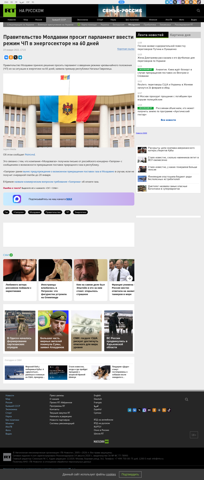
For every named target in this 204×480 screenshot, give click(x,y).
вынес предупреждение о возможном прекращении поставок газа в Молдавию (68, 171)
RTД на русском (102, 423)
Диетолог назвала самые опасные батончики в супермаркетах (167, 187)
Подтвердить (130, 474)
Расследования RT (184, 24)
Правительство (53, 212)
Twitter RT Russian (175, 2)
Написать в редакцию (61, 416)
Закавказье (165, 24)
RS (33, 2)
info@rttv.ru (158, 458)
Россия (38, 19)
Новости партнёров (59, 419)
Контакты (54, 409)
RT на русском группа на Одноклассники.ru (187, 2)
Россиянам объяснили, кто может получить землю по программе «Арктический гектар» (166, 111)
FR (16, 2)
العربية (22, 2)
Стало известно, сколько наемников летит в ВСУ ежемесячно (173, 158)
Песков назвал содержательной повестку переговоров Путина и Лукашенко (162, 47)
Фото (181, 19)
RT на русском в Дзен (191, 2)
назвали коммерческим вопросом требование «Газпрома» (47, 181)
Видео (194, 19)
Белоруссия (118, 24)
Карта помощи (87, 24)
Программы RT (57, 405)
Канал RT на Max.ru (179, 2)
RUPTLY (97, 426)
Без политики (132, 19)
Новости (12, 19)
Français (98, 402)
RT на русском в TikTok (199, 2)
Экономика (82, 19)
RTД (121, 2)
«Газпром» (18, 212)
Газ (6, 212)
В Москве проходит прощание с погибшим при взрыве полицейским (165, 97)
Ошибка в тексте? (12, 188)
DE (12, 2)
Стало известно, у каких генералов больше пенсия (172, 168)
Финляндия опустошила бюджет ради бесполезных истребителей (170, 177)
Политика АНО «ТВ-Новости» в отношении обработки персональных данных (52, 461)
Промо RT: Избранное (61, 402)
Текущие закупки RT (60, 412)
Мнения (153, 19)
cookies (111, 474)
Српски (97, 413)
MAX (69, 199)
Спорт (100, 19)
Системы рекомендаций (62, 423)
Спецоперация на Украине (20, 24)
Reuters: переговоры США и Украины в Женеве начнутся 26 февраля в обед (165, 86)
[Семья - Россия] (122, 10)
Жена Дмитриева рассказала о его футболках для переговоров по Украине (166, 59)
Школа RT (99, 433)
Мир (26, 19)
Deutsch (98, 399)
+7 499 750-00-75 (124, 458)
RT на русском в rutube (183, 2)
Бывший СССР (59, 19)
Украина (105, 24)
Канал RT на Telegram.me (167, 2)
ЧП (67, 212)
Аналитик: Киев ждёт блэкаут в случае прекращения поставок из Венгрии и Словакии (165, 72)
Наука (113, 19)
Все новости (168, 119)
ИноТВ (169, 19)
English (97, 395)
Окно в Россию (101, 429)
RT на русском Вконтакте (171, 2)
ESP (27, 2)
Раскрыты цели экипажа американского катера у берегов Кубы (171, 149)
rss (195, 2)
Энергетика (80, 212)
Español (97, 409)
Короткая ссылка (125, 48)
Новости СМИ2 (141, 133)
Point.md (30, 154)
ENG (6, 2)
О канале (54, 398)
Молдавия (134, 24)
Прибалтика (150, 24)
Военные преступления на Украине (55, 24)
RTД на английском (103, 419)
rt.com (33, 455)
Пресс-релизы (57, 395)
